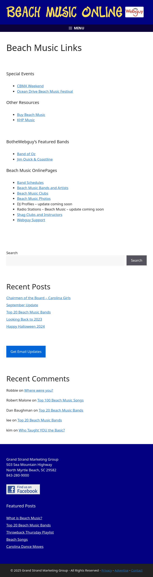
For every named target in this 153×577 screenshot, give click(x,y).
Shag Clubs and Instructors (39, 214)
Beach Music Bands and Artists (42, 187)
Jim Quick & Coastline (35, 159)
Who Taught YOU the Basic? (42, 430)
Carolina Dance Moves (25, 546)
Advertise (121, 570)
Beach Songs (17, 539)
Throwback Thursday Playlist (30, 532)
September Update (22, 305)
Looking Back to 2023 (24, 319)
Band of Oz (26, 153)
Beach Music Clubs (32, 193)
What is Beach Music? (24, 518)
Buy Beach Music (31, 114)
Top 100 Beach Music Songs (60, 400)
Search (12, 252)
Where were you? (38, 390)
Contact (136, 570)
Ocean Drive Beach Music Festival (45, 91)
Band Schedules (30, 182)
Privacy (107, 570)
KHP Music (26, 119)
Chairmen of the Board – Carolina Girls (38, 297)
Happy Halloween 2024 (25, 326)
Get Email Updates (26, 351)
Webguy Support (31, 219)
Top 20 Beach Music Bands (28, 312)
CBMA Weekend (30, 85)
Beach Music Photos (34, 198)
